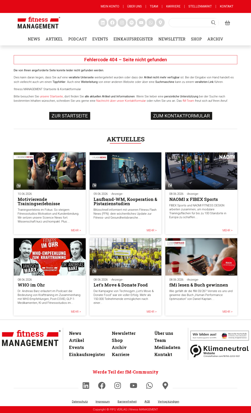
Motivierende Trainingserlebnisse (39, 201)
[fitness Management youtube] (141, 22)
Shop (196, 38)
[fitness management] (39, 22)
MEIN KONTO (110, 6)
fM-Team (188, 101)
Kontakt (226, 6)
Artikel (54, 38)
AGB (147, 401)
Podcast (77, 38)
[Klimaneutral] (219, 351)
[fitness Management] (31, 338)
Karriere (173, 6)
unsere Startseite (51, 96)
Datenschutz (80, 401)
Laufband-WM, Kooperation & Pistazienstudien (125, 201)
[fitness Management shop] (227, 22)
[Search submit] (213, 22)
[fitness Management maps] (160, 22)
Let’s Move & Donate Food (121, 285)
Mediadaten (166, 347)
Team (154, 6)
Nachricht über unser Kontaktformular (121, 101)
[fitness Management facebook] (112, 22)
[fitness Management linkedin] (102, 22)
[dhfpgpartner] (219, 336)
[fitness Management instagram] (122, 22)
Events (100, 38)
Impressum (103, 401)
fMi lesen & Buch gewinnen (198, 285)
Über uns (134, 6)
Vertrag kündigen (168, 401)
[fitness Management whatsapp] (150, 22)
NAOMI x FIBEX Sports (193, 199)
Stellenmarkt (200, 6)
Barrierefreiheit (127, 401)
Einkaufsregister (133, 38)
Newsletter (172, 38)
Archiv (215, 38)
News (34, 38)
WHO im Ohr (31, 285)
